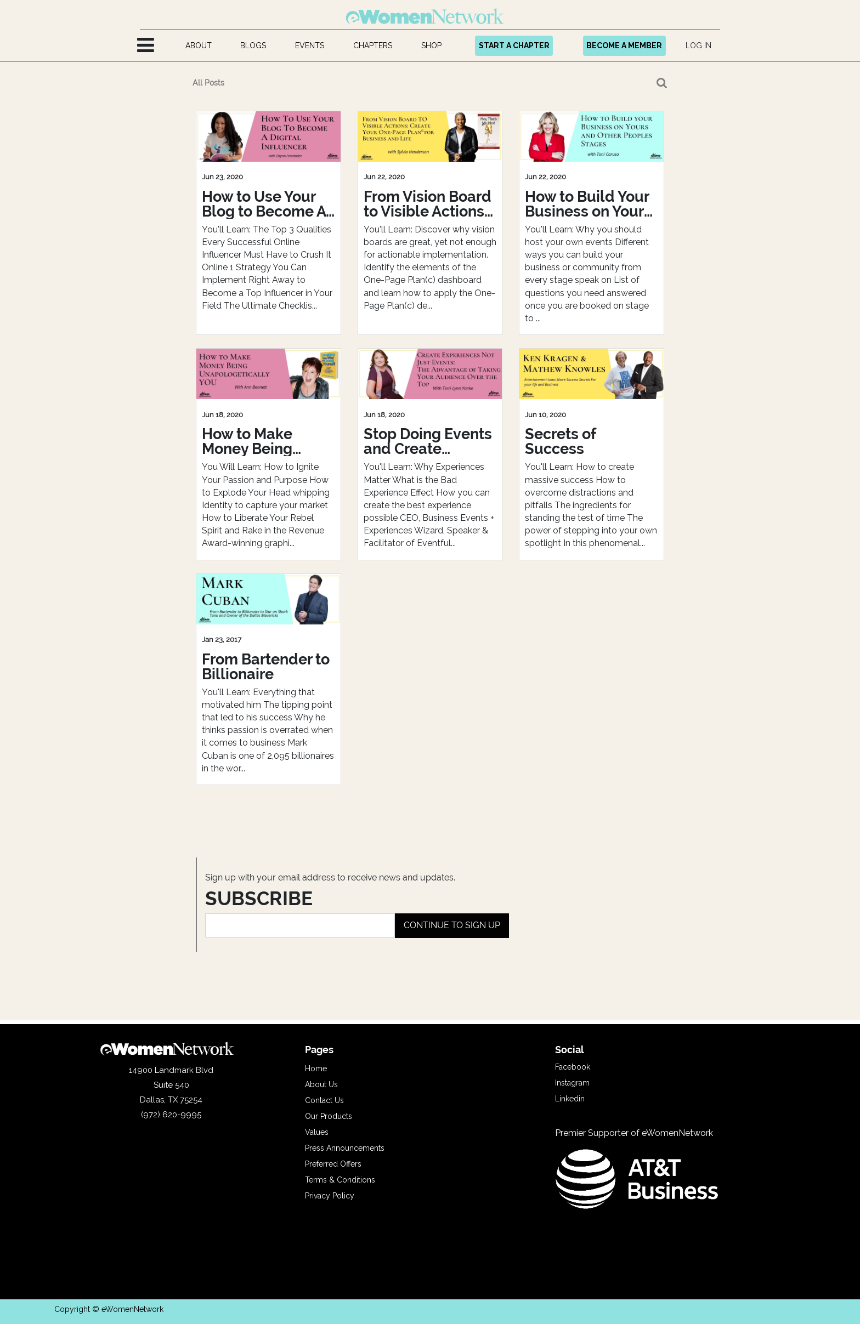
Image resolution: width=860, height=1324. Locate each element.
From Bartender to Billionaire (266, 666)
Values (317, 1132)
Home (316, 1068)
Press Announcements (344, 1148)
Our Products (328, 1116)
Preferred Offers (333, 1164)
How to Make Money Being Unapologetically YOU (263, 441)
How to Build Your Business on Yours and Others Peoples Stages (588, 204)
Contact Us (324, 1100)
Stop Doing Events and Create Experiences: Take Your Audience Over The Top (428, 441)
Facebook (572, 1066)
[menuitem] (198, 46)
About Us (321, 1084)
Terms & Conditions (340, 1179)
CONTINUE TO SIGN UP (452, 925)
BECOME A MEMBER (624, 45)
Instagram (572, 1082)
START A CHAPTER (514, 45)
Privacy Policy (329, 1195)
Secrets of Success (560, 441)
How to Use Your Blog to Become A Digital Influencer (264, 204)
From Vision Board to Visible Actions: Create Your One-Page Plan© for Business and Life (427, 204)
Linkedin (570, 1098)
